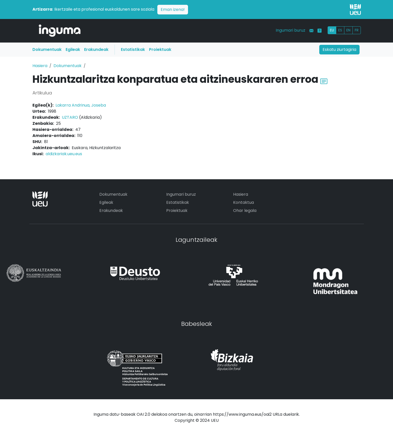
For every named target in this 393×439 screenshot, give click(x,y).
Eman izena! (173, 9)
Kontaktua (243, 202)
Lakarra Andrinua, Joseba (80, 105)
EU (332, 30)
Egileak (73, 49)
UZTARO (70, 117)
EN (348, 30)
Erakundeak (96, 49)
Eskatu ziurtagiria (339, 49)
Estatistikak (133, 49)
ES (340, 30)
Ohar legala (244, 210)
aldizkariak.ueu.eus (64, 154)
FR (357, 30)
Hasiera (39, 66)
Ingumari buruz (290, 30)
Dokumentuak (47, 49)
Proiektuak (160, 49)
